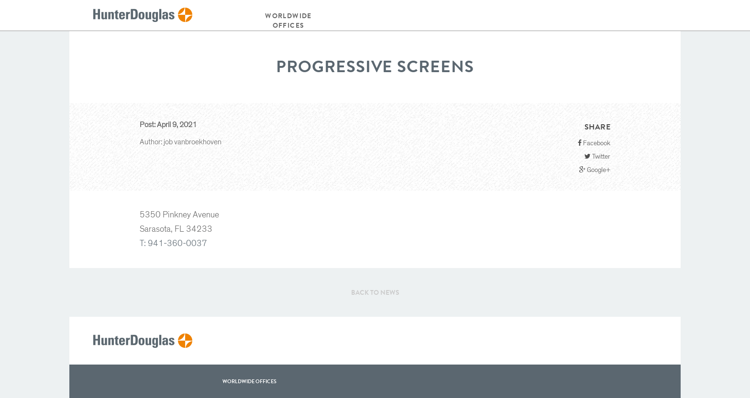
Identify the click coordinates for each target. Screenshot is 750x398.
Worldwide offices (288, 20)
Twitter (597, 156)
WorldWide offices (249, 381)
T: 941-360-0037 (173, 243)
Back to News (375, 292)
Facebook (594, 143)
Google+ (594, 169)
